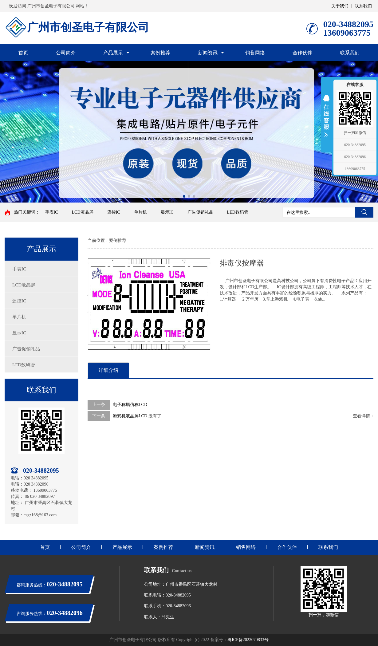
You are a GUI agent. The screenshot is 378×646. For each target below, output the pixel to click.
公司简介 (66, 52)
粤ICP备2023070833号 (248, 639)
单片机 (140, 212)
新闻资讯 (208, 52)
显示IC (167, 212)
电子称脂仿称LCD (130, 404)
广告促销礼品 (200, 212)
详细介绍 (108, 370)
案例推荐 (160, 52)
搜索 (364, 212)
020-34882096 (355, 157)
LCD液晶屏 (82, 212)
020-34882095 (355, 145)
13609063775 (355, 169)
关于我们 (339, 6)
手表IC (51, 212)
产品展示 (113, 52)
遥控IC (113, 212)
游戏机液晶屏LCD (130, 416)
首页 (23, 52)
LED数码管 (237, 212)
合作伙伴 (302, 52)
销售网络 (255, 52)
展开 (326, 116)
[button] (184, 196)
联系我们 (363, 6)
